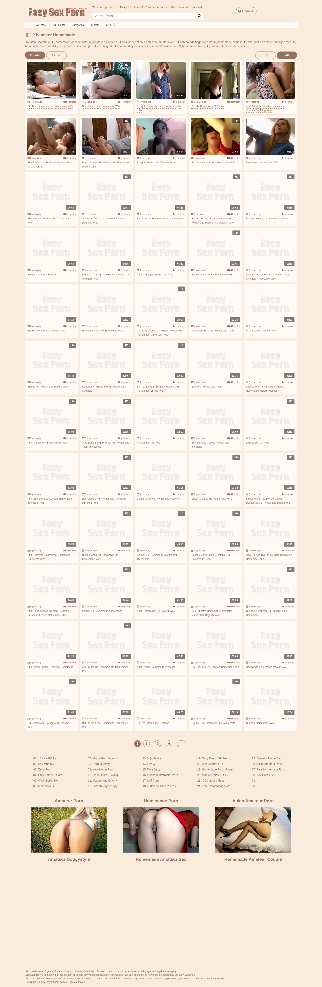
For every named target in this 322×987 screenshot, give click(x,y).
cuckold (91, 106)
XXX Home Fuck (103, 769)
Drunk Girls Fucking (105, 775)
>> (181, 743)
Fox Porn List (264, 775)
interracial (171, 218)
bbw (30, 218)
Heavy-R (152, 764)
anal (248, 106)
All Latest (41, 25)
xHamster (69, 102)
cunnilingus (163, 330)
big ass (195, 218)
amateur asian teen (103, 42)
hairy (160, 106)
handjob (205, 274)
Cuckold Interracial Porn (162, 775)
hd (98, 106)
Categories (78, 25)
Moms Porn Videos (105, 758)
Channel (246, 11)
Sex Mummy (46, 764)
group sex (262, 274)
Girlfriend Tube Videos (161, 786)
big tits (32, 106)
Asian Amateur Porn (269, 764)
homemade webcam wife (69, 42)
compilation (88, 386)
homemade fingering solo (194, 42)
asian (36, 667)
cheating (96, 274)
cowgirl (279, 498)
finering (250, 274)
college (211, 442)
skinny (285, 218)
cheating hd (103, 46)
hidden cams (279, 611)
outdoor (223, 222)
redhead (87, 222)
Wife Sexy (153, 769)
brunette (160, 386)
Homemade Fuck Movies (218, 769)
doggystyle (252, 502)
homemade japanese (129, 46)
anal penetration (131, 42)
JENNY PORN (47, 758)
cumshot (266, 106)
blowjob (141, 106)
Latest (56, 55)
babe (91, 442)
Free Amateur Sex (56, 12)
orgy (44, 274)
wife (70, 106)
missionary (61, 106)
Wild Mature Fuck (213, 764)
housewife (123, 162)
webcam (171, 162)
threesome (63, 218)
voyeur (277, 667)
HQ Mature (154, 758)
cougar (94, 162)
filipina (44, 667)
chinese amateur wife (159, 42)
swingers (53, 274)
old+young (162, 611)
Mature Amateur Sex (215, 775)
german (222, 218)
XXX (108, 25)
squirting (261, 110)
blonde (195, 106)
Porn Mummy (101, 764)
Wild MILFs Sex (48, 780)
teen (163, 162)
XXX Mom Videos (213, 780)
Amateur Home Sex (269, 758)
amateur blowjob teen (275, 42)
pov (84, 671)
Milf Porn (153, 780)
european (33, 615)
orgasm (250, 110)
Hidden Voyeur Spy (105, 786)
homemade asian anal (161, 46)
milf (52, 106)
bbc (84, 106)
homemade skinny (192, 46)
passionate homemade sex (226, 46)
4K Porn (94, 25)
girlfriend (196, 386)
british (85, 162)
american (87, 218)
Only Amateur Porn (50, 775)
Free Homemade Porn (216, 786)
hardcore (51, 162)
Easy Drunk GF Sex (214, 758)
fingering (151, 106)
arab (199, 330)
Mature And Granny (105, 780)
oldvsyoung (115, 611)
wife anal (251, 42)
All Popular (59, 25)
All (287, 55)
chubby (268, 386)
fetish (174, 330)
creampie (148, 274)
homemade (43, 106)
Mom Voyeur (46, 786)
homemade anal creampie (73, 46)
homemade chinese (228, 42)
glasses (104, 218)
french (43, 615)
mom (90, 502)
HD (265, 55)
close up (93, 667)
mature (31, 166)
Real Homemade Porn (270, 769)
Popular (35, 55)
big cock (196, 162)
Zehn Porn (44, 769)
